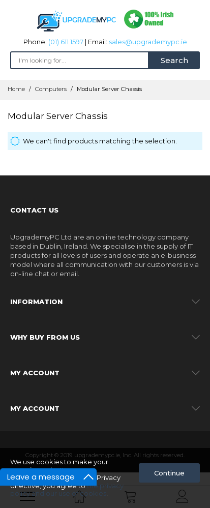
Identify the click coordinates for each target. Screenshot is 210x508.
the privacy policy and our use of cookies (67, 490)
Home (17, 89)
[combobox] (79, 60)
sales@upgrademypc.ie (148, 42)
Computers (51, 89)
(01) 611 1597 (65, 42)
